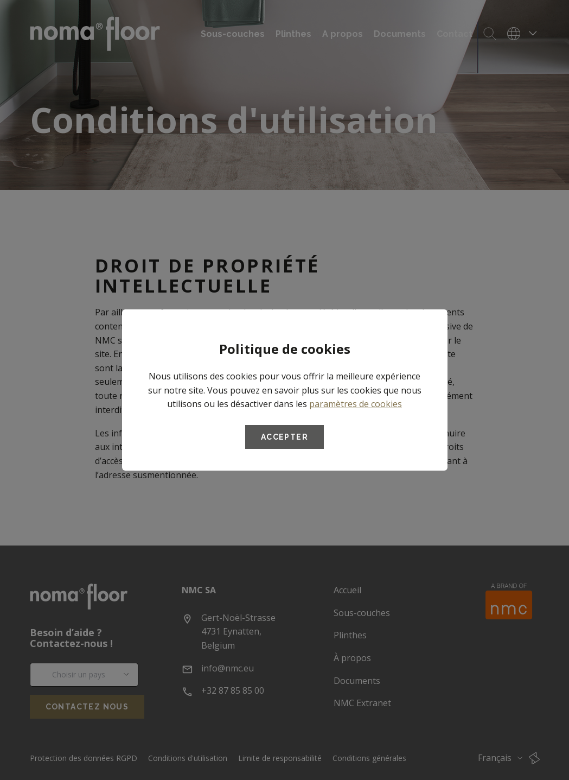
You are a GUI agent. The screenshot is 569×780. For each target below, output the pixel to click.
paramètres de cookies (355, 404)
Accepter (284, 437)
